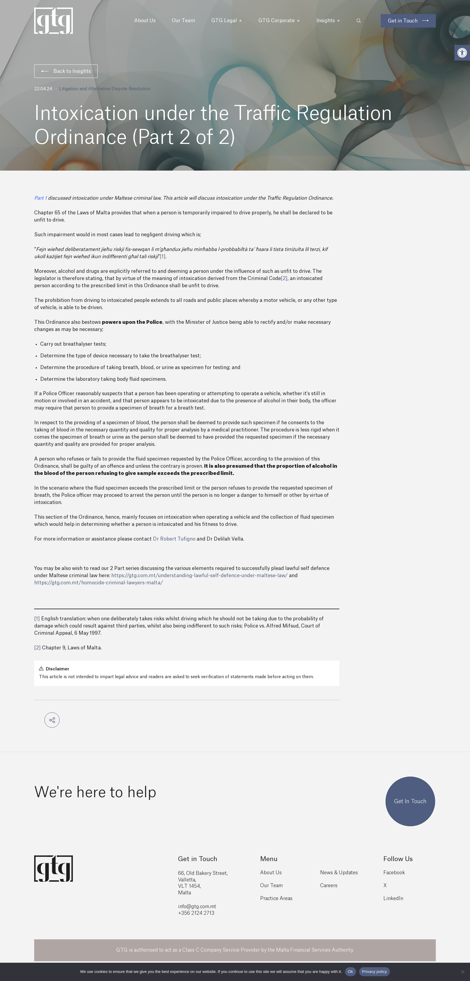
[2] (284, 278)
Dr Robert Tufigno (174, 539)
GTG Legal (226, 20)
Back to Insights (66, 71)
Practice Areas (276, 898)
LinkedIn (393, 898)
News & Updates (339, 872)
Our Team (183, 20)
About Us (145, 20)
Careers (329, 885)
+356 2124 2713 (196, 913)
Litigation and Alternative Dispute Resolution (104, 89)
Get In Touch (410, 801)
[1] (162, 256)
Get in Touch (403, 21)
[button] (462, 53)
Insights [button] (328, 20)
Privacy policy (374, 971)
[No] (463, 972)
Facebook (394, 872)
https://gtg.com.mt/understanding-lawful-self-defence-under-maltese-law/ (199, 575)
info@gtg (188, 906)
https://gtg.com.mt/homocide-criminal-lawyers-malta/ (98, 582)
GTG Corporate (279, 20)
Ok (350, 971)
